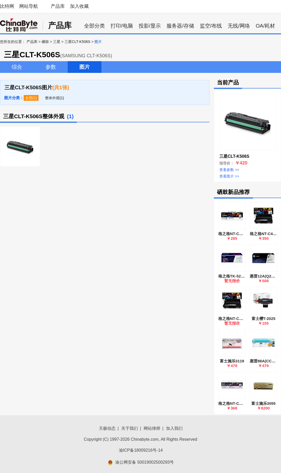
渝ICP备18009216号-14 (141, 450)
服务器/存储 (180, 26)
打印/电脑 (122, 26)
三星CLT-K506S (77, 42)
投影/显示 (150, 26)
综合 (17, 67)
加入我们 (174, 428)
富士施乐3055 (263, 403)
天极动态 (107, 428)
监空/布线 (211, 26)
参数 (51, 67)
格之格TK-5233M (233, 276)
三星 (56, 42)
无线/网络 (239, 26)
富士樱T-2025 (264, 318)
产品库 (58, 6)
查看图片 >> (229, 176)
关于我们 (129, 428)
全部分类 (94, 26)
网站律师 (152, 428)
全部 (29, 98)
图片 (84, 67)
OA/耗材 (265, 26)
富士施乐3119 (232, 361)
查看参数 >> (229, 170)
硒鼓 (45, 42)
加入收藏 (79, 6)
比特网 (7, 6)
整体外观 (52, 98)
